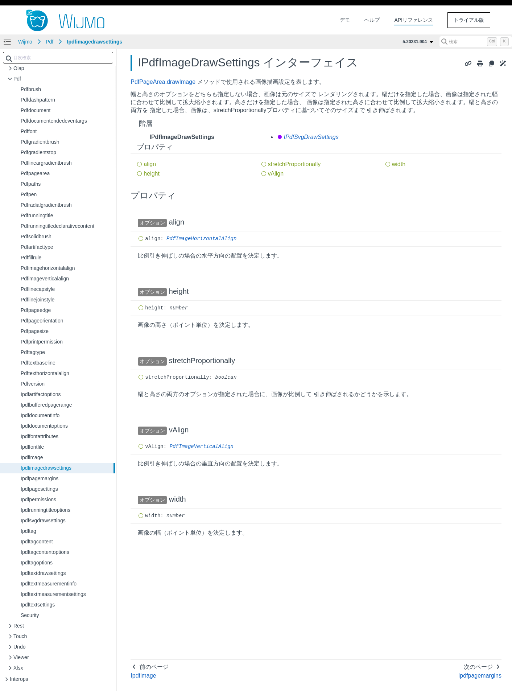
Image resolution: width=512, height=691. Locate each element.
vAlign (276, 173)
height (152, 173)
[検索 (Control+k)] (475, 41)
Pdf (49, 42)
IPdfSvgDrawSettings (311, 137)
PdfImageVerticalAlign (202, 446)
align (150, 164)
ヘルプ (372, 20)
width (398, 164)
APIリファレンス (413, 20)
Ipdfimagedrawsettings (94, 42)
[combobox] (58, 57)
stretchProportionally (294, 164)
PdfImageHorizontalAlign (201, 239)
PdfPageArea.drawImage (163, 82)
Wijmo (25, 42)
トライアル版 (469, 20)
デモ (345, 20)
